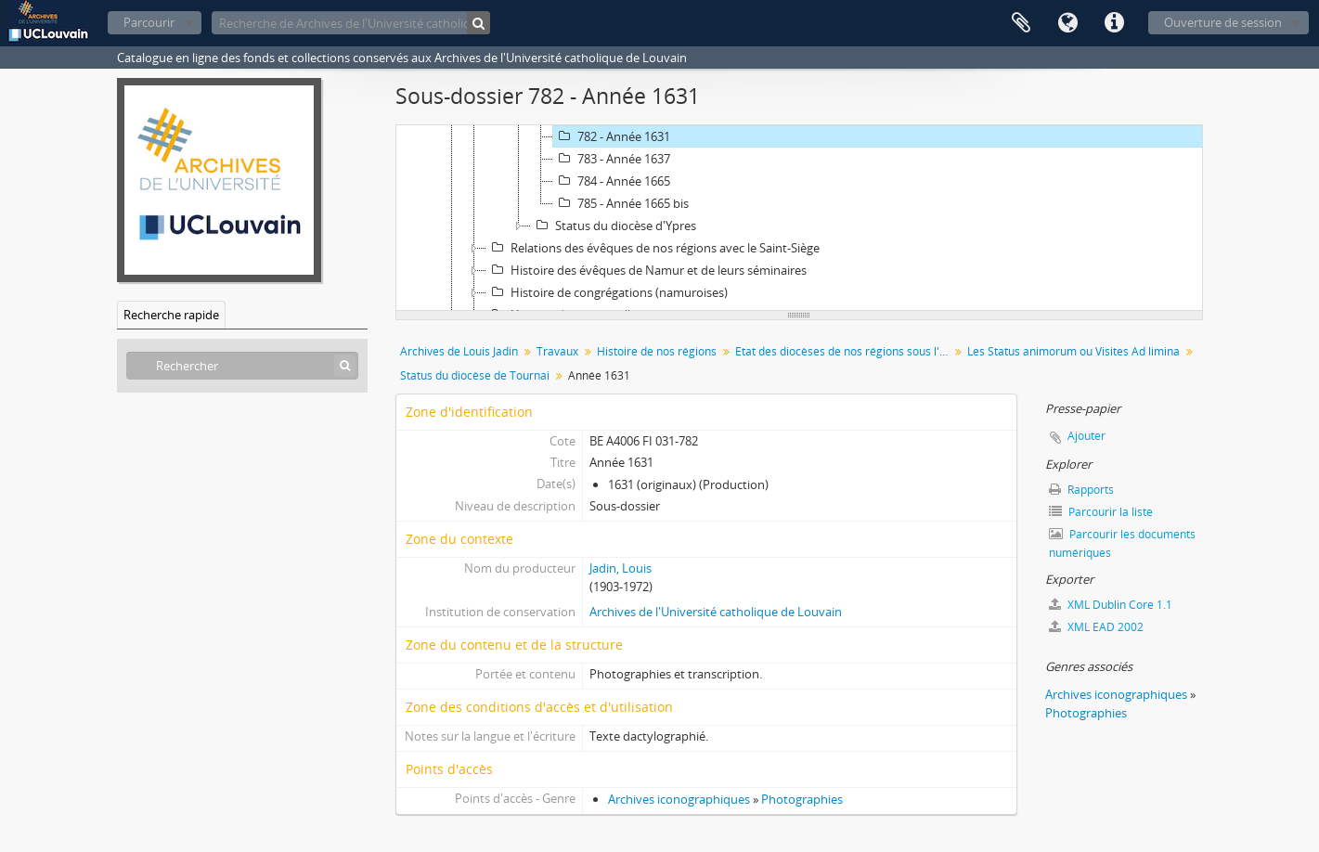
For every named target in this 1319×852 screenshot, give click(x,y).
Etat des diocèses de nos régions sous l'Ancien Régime (844, 351)
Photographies (802, 799)
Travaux (557, 351)
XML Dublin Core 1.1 (1110, 605)
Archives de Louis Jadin (459, 351)
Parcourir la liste (1101, 512)
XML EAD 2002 (1096, 627)
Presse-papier (1021, 23)
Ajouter (1086, 436)
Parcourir (149, 22)
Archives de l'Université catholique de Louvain (715, 611)
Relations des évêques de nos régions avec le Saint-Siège (653, 248)
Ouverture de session (1223, 22)
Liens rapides (1114, 23)
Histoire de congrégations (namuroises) (607, 292)
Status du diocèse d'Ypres (613, 225)
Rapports (1081, 489)
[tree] (799, 218)
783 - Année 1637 (611, 159)
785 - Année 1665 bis (621, 203)
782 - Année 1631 (611, 136)
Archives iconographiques (679, 799)
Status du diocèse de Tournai (475, 375)
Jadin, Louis (620, 568)
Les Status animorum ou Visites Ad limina (1073, 351)
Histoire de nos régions (657, 351)
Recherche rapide (171, 314)
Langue (1067, 23)
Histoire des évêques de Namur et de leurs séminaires (646, 270)
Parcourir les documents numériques (1122, 543)
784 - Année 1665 (611, 181)
